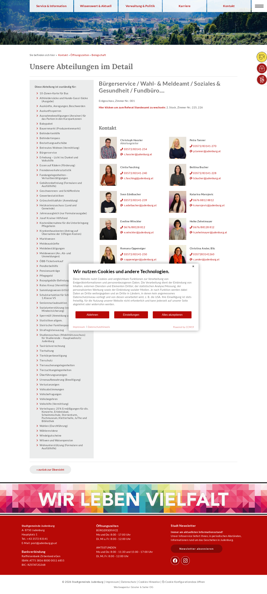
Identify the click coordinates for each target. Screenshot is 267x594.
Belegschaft (99, 55)
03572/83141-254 (135, 149)
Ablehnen (92, 314)
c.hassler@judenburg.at (138, 154)
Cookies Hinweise (149, 581)
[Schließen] (193, 266)
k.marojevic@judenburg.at (209, 205)
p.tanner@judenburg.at (207, 151)
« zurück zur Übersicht (50, 469)
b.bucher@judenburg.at (207, 178)
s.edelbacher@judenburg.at (140, 205)
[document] (133, 289)
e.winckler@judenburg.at (139, 232)
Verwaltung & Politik (140, 6)
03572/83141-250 (135, 254)
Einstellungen (131, 314)
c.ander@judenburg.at (206, 259)
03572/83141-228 (204, 173)
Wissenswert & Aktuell (96, 6)
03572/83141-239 (135, 200)
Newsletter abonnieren (196, 548)
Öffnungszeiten (79, 55)
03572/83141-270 (204, 146)
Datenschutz (128, 581)
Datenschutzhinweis (99, 326)
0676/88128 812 (134, 227)
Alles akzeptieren (172, 314)
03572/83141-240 (135, 173)
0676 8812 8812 (203, 200)
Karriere (185, 6)
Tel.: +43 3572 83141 (35, 538)
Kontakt (229, 6)
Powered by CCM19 (183, 327)
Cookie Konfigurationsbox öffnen (183, 581)
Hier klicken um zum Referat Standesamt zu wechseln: (132, 107)
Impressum (112, 581)
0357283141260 (203, 254)
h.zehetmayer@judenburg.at (210, 232)
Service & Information (51, 6)
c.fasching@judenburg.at (139, 178)
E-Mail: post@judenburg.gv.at (39, 543)
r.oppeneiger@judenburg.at (140, 259)
